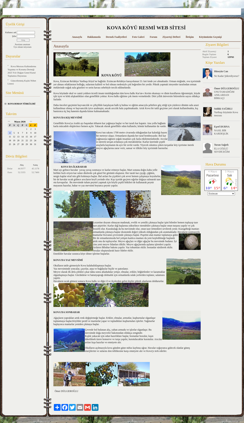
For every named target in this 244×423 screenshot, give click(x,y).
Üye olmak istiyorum (23, 47)
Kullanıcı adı (10, 32)
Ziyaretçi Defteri (171, 36)
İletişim (190, 36)
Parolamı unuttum (22, 44)
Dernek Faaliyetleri (116, 36)
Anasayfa (77, 36)
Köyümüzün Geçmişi (210, 36)
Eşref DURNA (221, 126)
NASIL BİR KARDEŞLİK (221, 132)
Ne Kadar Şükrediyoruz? (226, 76)
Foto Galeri (138, 36)
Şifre (14, 36)
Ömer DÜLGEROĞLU (226, 88)
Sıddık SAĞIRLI (223, 108)
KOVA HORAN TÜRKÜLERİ (21, 104)
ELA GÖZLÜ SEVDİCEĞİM (222, 150)
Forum (153, 36)
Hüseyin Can (221, 71)
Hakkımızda (94, 36)
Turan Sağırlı (221, 144)
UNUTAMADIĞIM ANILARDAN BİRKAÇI (224, 95)
